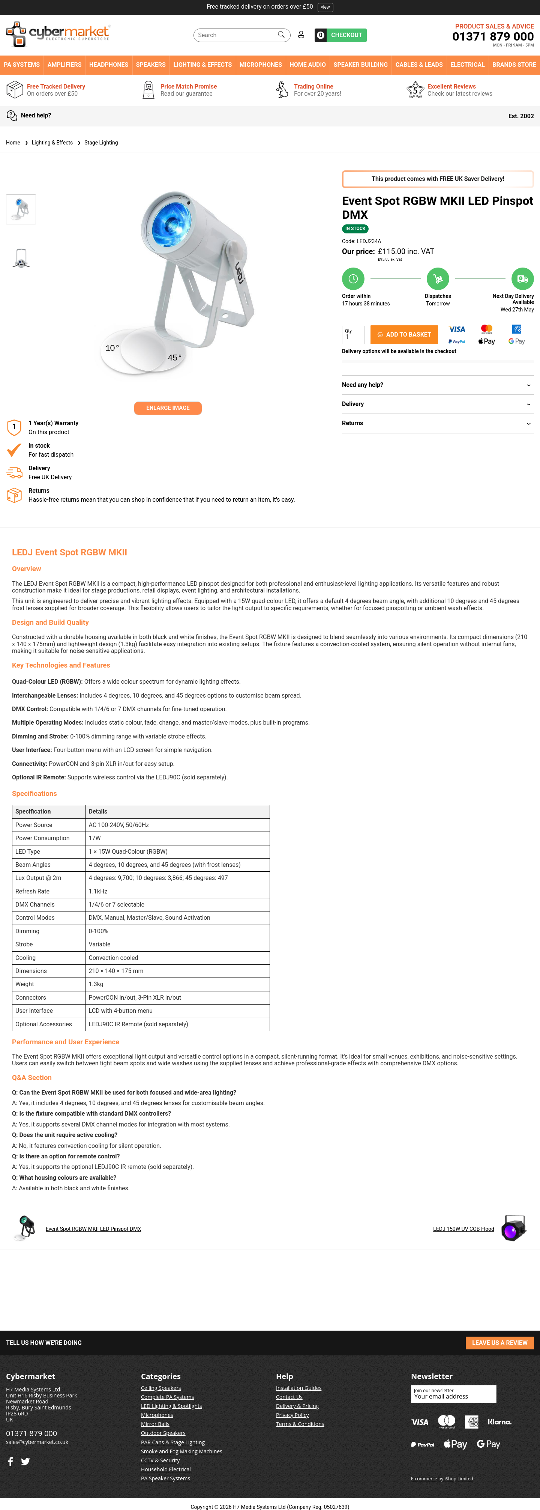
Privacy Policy (292, 1414)
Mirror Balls (155, 1423)
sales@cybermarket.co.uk (37, 1441)
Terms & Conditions (300, 1423)
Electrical (467, 65)
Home (13, 143)
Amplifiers (65, 65)
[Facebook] (25, 1459)
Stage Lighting (97, 143)
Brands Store (514, 65)
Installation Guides (298, 1387)
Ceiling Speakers (161, 1387)
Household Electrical (166, 1469)
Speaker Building (361, 65)
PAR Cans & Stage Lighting (173, 1442)
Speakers (151, 65)
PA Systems (22, 65)
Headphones (108, 65)
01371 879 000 (493, 36)
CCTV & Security (160, 1460)
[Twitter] (10, 1459)
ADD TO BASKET (404, 334)
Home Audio (308, 65)
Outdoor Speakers (163, 1432)
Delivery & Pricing (297, 1405)
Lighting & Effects (202, 65)
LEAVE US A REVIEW (500, 1342)
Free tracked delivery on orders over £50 (270, 6)
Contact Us (289, 1396)
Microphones (261, 65)
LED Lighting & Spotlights (171, 1405)
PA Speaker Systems (165, 1478)
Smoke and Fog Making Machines (181, 1451)
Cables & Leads (419, 65)
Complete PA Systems (167, 1396)
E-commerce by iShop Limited (442, 1478)
